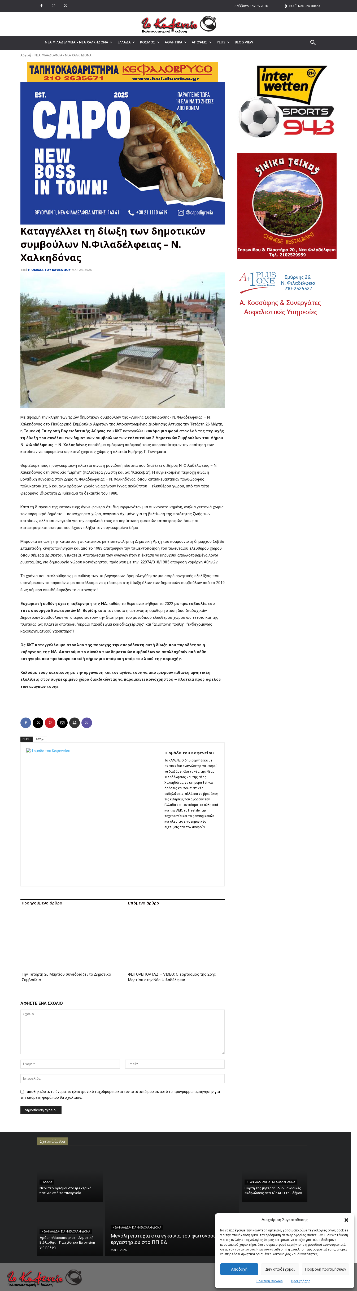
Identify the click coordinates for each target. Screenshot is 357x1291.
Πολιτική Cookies (269, 1281)
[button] (346, 1220)
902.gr (40, 739)
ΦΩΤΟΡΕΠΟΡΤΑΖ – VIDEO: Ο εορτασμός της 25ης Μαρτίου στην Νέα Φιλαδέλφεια (172, 923)
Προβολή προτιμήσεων (325, 1269)
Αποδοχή (239, 1269)
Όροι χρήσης (300, 1281)
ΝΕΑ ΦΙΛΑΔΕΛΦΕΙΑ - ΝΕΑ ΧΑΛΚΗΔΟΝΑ (63, 55)
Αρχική (25, 55)
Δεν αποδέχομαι (280, 1269)
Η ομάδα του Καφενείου (49, 269)
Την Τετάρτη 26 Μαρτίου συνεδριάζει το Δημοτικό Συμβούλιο (66, 918)
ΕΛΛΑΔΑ (46, 1128)
